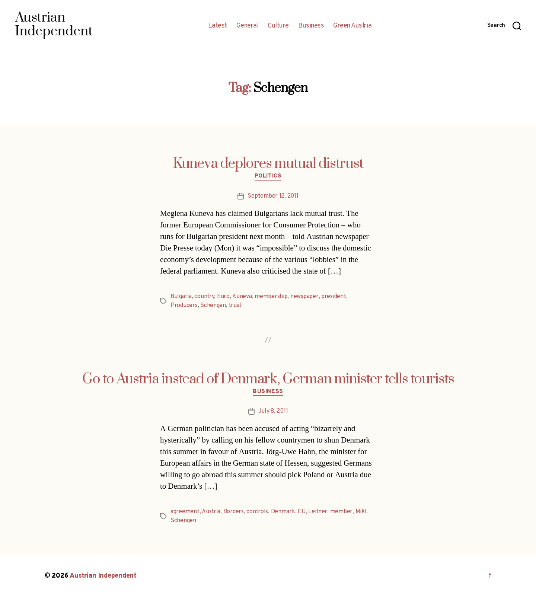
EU (301, 511)
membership (271, 296)
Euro (223, 296)
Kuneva (242, 296)
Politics (268, 176)
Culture (278, 26)
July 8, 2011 (273, 411)
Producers (184, 305)
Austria (211, 511)
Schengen (213, 305)
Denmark (283, 511)
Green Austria (352, 26)
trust (235, 305)
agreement (185, 511)
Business (311, 26)
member (341, 511)
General (247, 26)
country (204, 296)
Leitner (317, 511)
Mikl (361, 511)
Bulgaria (181, 296)
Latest (217, 26)
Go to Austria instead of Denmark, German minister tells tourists (268, 379)
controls (257, 511)
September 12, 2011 (273, 196)
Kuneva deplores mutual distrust (268, 164)
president (333, 296)
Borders (233, 511)
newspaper (304, 296)
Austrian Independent (103, 576)
